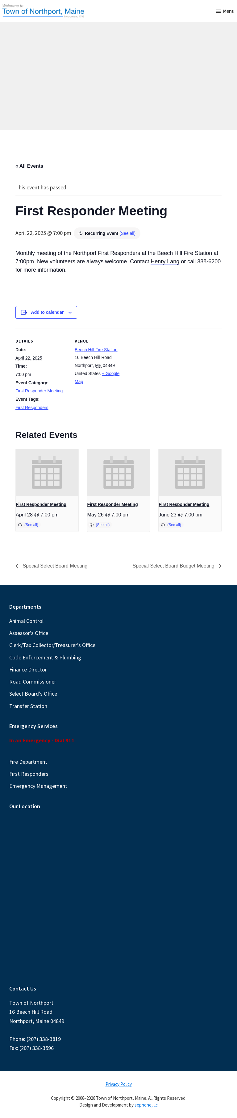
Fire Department (28, 761)
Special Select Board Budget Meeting (174, 565)
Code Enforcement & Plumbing (45, 657)
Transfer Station (28, 706)
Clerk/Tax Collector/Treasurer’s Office (52, 645)
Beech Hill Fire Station (96, 349)
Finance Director (28, 669)
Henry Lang (165, 261)
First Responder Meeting (39, 390)
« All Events (29, 166)
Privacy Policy (119, 1084)
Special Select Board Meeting (54, 565)
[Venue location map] (166, 371)
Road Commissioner (32, 681)
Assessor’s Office (28, 633)
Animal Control (26, 620)
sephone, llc (146, 1105)
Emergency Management (38, 785)
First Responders (31, 407)
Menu (229, 11)
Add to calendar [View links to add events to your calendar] (47, 312)
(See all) (127, 233)
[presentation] (47, 472)
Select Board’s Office (33, 693)
